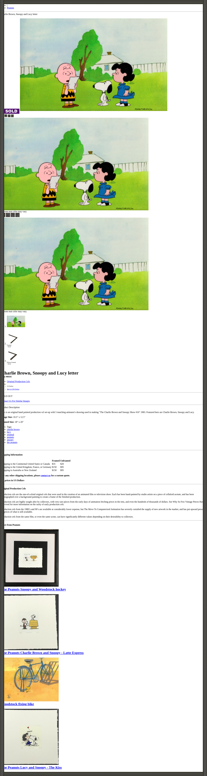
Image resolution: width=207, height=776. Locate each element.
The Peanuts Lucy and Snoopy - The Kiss (31, 767)
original (10, 434)
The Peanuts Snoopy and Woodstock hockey (33, 589)
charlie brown (13, 429)
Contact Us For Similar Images (15, 401)
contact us (46, 475)
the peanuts (12, 442)
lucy (9, 432)
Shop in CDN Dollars (13, 389)
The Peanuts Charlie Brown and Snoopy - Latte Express (42, 653)
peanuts (10, 437)
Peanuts (10, 8)
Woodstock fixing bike (17, 704)
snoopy (10, 440)
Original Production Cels (18, 381)
